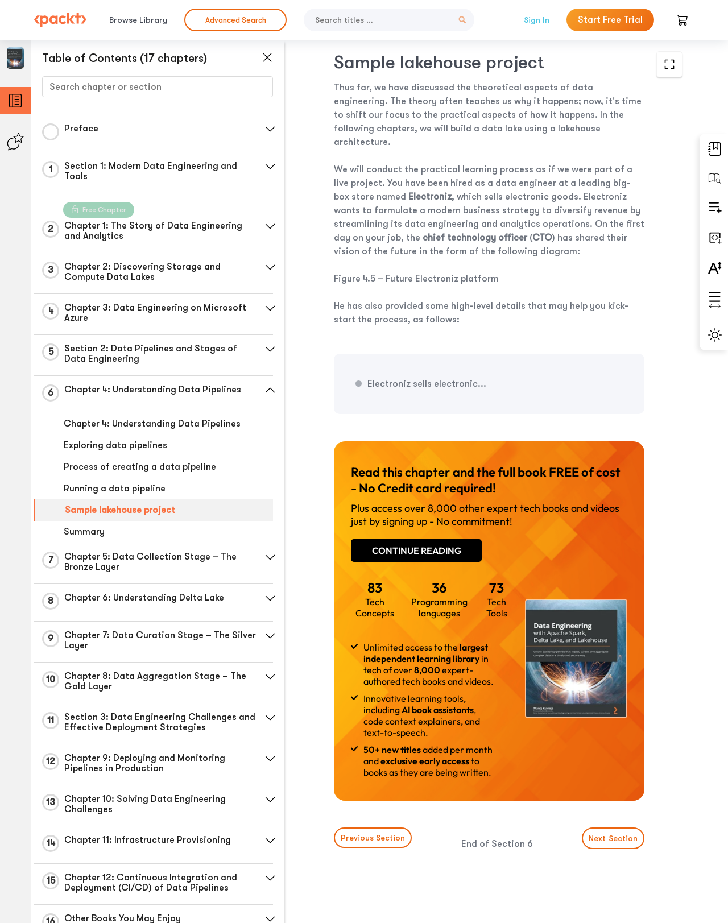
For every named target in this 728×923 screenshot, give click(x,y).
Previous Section (373, 837)
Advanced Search (235, 20)
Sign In (536, 19)
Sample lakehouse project (120, 510)
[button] (270, 129)
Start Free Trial (610, 20)
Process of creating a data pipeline (140, 467)
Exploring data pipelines (115, 445)
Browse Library (138, 19)
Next (613, 838)
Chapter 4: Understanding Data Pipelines (152, 424)
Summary (84, 532)
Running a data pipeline (115, 488)
